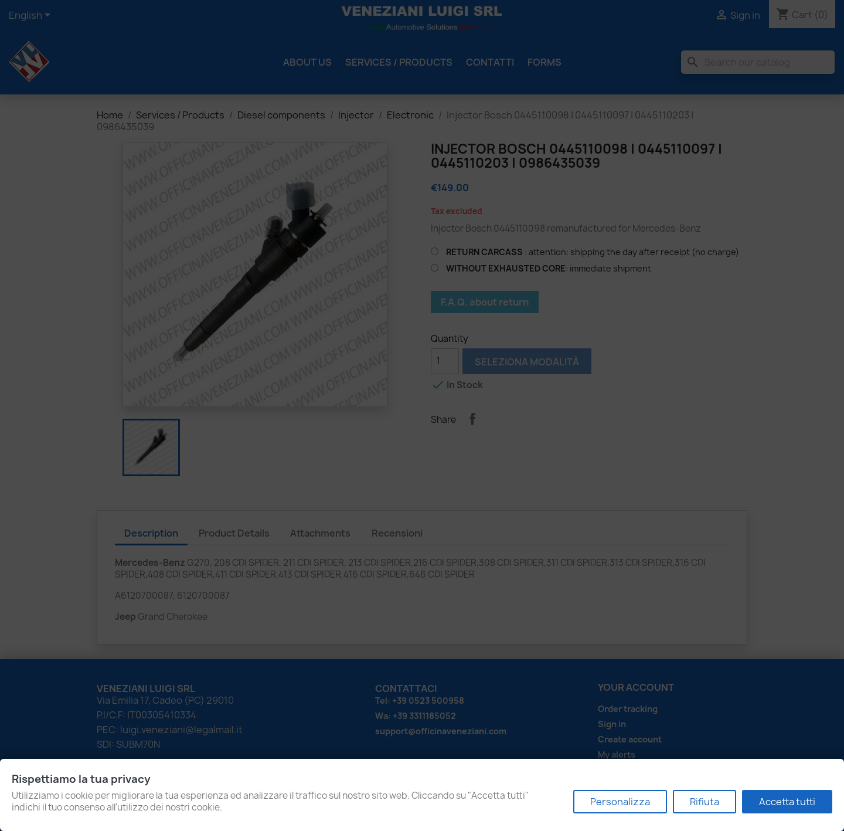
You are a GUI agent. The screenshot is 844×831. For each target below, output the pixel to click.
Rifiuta (704, 801)
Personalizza (620, 801)
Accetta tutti (787, 801)
